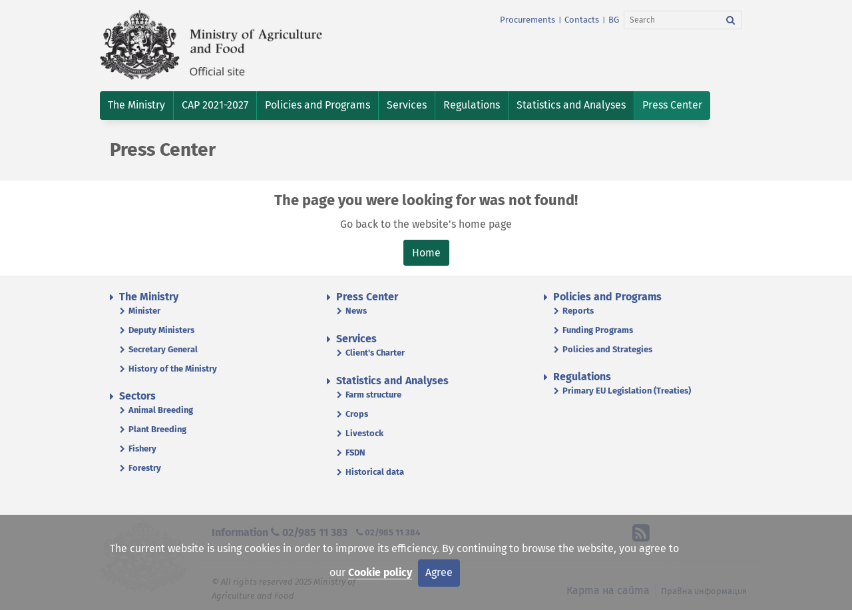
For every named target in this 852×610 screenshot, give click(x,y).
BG (613, 20)
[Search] (672, 20)
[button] (136, 105)
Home (426, 252)
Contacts (581, 20)
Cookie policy (380, 572)
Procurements (527, 20)
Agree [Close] (439, 572)
